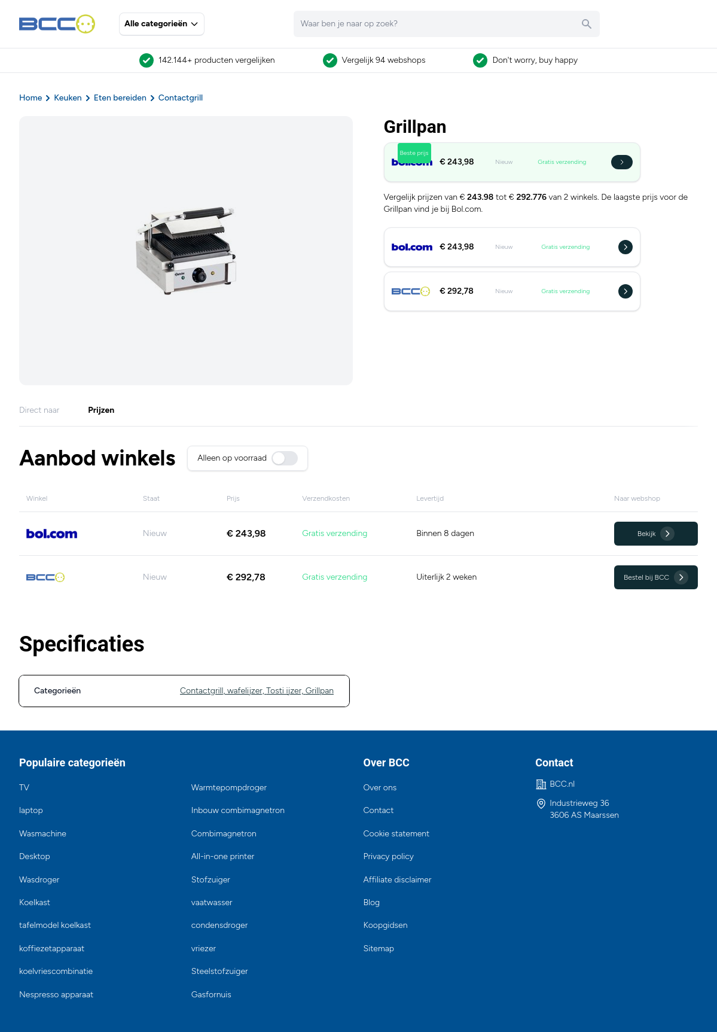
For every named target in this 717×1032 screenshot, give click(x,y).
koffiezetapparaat (51, 948)
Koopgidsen (386, 925)
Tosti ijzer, (285, 691)
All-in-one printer (223, 856)
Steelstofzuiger (219, 971)
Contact (379, 810)
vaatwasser (212, 902)
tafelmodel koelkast (55, 925)
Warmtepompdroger (229, 788)
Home (30, 98)
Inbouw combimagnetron (238, 810)
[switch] (284, 458)
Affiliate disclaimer (398, 880)
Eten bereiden (120, 98)
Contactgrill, (203, 691)
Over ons (380, 788)
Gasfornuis (211, 995)
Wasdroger (39, 880)
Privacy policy (389, 856)
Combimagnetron (224, 834)
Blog (372, 902)
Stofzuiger (210, 880)
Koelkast (34, 902)
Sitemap (379, 948)
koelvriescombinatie (56, 971)
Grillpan (320, 691)
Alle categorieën (161, 24)
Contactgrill (180, 98)
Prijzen (101, 410)
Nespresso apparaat (56, 995)
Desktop (34, 856)
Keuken (67, 98)
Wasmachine (42, 834)
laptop (31, 810)
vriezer (203, 948)
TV (24, 788)
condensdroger (219, 925)
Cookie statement (397, 834)
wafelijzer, (246, 691)
